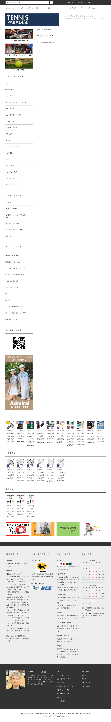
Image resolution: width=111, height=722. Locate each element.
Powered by (55, 716)
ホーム (8, 8)
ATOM (63, 701)
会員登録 (79, 2)
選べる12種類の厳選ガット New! (15, 313)
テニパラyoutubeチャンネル (14, 306)
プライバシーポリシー (64, 690)
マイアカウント (87, 671)
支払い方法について (63, 675)
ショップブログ (62, 697)
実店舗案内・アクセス (12, 262)
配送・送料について (63, 679)
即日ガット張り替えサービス (14, 275)
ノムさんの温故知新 (11, 281)
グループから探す (32, 8)
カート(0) (100, 2)
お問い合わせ (90, 8)
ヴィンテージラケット (47, 29)
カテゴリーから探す (17, 8)
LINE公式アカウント (12, 319)
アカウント (68, 2)
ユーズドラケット (11, 300)
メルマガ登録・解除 (69, 8)
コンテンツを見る (45, 8)
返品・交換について (11, 287)
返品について (61, 682)
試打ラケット (9, 294)
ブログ (81, 8)
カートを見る (86, 682)
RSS (58, 701)
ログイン (89, 2)
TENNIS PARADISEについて (14, 255)
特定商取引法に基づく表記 (65, 686)
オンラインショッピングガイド (15, 268)
